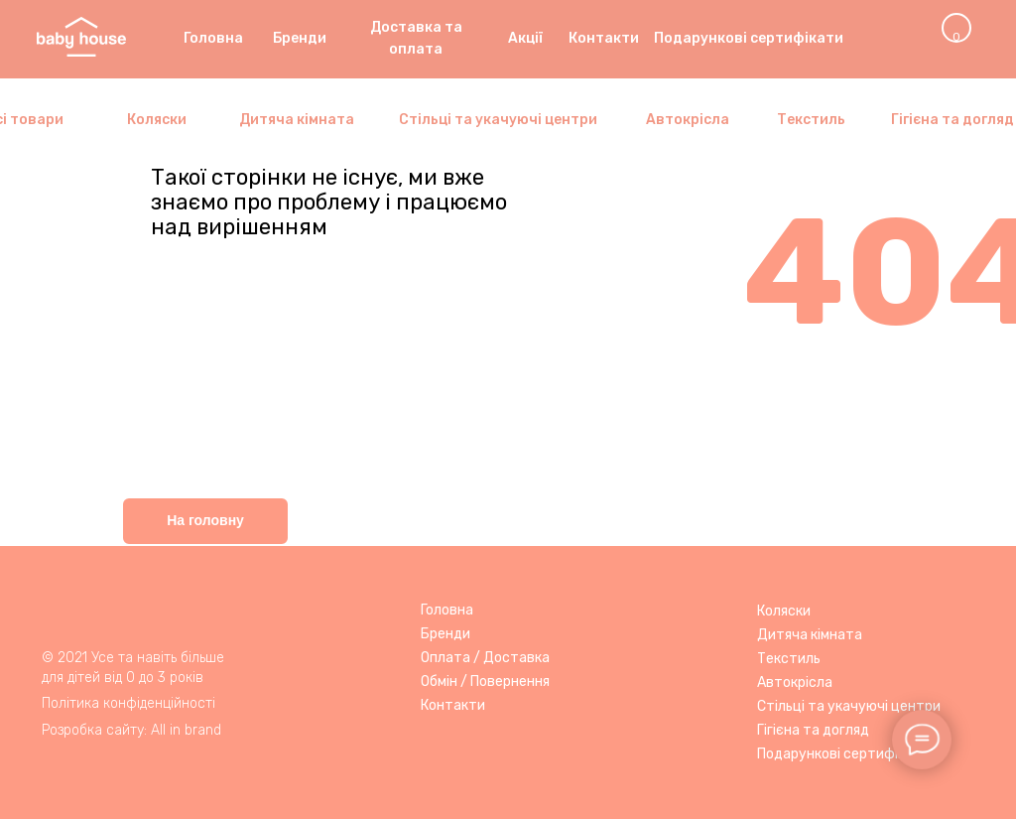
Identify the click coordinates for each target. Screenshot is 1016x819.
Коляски (784, 611)
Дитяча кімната (809, 634)
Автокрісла (794, 682)
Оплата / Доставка (485, 657)
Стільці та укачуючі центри (849, 706)
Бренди (445, 633)
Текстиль (789, 658)
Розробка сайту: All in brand (131, 730)
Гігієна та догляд (813, 730)
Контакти (453, 705)
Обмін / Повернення (485, 681)
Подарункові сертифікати (843, 754)
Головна (447, 610)
